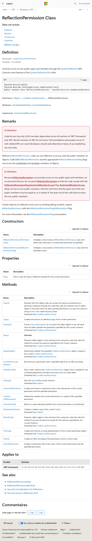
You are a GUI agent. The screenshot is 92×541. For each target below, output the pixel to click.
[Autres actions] (87, 10)
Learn (5, 9)
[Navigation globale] (2, 3)
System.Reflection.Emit (40, 72)
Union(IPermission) (11, 444)
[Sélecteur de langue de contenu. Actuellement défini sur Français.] (8, 523)
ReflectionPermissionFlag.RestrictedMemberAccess (29, 185)
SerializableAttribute (21, 105)
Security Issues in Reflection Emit (22, 493)
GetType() (7, 380)
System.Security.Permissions (24, 58)
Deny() (6, 335)
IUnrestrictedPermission (25, 113)
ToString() (7, 431)
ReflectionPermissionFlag (70, 159)
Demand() (7, 324)
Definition (8, 30)
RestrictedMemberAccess (72, 185)
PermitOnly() (8, 417)
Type (33, 380)
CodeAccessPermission (34, 98)
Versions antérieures (49, 529)
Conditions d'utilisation (72, 533)
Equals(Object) (9, 351)
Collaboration (74, 529)
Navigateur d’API (26, 9)
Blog (62, 529)
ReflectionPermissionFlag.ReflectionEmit (49, 208)
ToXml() (6, 438)
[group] (46, 87)
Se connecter (84, 3)
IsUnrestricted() (9, 404)
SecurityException (39, 324)
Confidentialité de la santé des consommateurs (38, 533)
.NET (13, 9)
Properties (8, 40)
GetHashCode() (9, 369)
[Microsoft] (46, 3)
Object (17, 98)
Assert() (6, 303)
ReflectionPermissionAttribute (21, 485)
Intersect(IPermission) (12, 388)
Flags (5, 276)
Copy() (6, 319)
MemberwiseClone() (11, 409)
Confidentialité (8, 533)
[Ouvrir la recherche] (75, 3)
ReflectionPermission (20, 155)
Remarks (7, 33)
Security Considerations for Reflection (25, 489)
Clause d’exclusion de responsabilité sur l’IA (20, 529)
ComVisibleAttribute (41, 105)
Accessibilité (7, 537)
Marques (21, 537)
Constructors (9, 37)
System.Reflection (69, 68)
